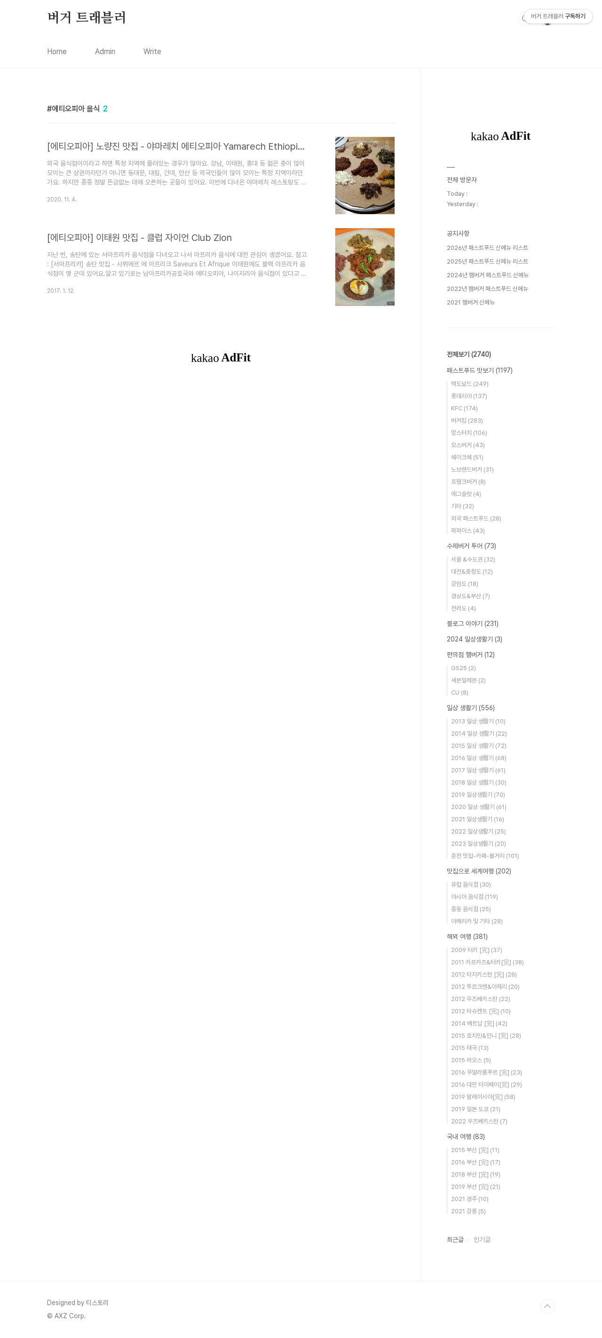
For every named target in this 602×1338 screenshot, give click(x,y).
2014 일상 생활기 (479, 733)
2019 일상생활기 (478, 794)
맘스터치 (469, 432)
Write (152, 51)
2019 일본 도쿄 (475, 1109)
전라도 (463, 608)
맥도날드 (470, 383)
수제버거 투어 (471, 546)
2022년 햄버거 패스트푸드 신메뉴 (487, 288)
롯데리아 (469, 396)
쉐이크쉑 (467, 457)
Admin (105, 51)
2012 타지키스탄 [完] (484, 974)
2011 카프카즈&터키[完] (487, 962)
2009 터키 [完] (476, 949)
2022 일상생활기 (478, 831)
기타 (462, 506)
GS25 (463, 668)
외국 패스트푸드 (476, 518)
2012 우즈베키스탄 (480, 998)
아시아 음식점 (474, 896)
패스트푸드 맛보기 (480, 370)
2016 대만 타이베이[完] (486, 1084)
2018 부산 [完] (475, 1174)
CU (459, 692)
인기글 (482, 1239)
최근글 (455, 1239)
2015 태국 (470, 1047)
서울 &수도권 (473, 559)
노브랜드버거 (472, 469)
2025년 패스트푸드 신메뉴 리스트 (487, 261)
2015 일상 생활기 (479, 745)
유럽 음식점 (471, 884)
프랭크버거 (468, 481)
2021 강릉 (468, 1211)
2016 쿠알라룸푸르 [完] (486, 1072)
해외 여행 (467, 936)
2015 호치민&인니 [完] (486, 1035)
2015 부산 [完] (475, 1150)
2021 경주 (470, 1198)
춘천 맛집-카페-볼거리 (485, 855)
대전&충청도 (472, 571)
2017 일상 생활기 (478, 770)
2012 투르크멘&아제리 (485, 986)
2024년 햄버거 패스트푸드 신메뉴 (488, 275)
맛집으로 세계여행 (479, 871)
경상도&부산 (470, 596)
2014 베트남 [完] (479, 1023)
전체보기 (469, 354)
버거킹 (467, 420)
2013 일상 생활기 (478, 721)
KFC (464, 408)
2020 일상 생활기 (479, 806)
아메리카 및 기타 (477, 921)
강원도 (464, 583)
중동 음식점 (471, 909)
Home (57, 51)
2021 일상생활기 (477, 819)
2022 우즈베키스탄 (479, 1121)
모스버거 (468, 445)
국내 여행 (466, 1136)
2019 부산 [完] (475, 1186)
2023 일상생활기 (478, 843)
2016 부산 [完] (475, 1162)
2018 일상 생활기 (479, 782)
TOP (547, 1306)
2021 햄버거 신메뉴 (471, 302)
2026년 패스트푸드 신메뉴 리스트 (487, 247)
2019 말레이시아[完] (483, 1096)
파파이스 (468, 530)
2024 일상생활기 (474, 639)
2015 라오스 (471, 1060)
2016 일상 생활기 (479, 757)
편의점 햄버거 (471, 654)
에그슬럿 (466, 493)
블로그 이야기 (473, 623)
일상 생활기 (471, 708)
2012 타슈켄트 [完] (481, 1011)
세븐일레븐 (468, 680)
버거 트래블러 (87, 18)
